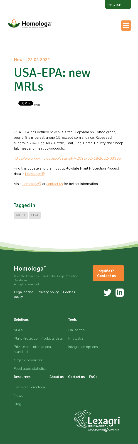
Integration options (83, 346)
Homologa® (34, 173)
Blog (17, 404)
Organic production (29, 360)
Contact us (76, 377)
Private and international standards (33, 349)
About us (56, 377)
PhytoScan (76, 338)
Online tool (77, 330)
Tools (72, 319)
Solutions (21, 319)
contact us (54, 183)
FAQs (93, 377)
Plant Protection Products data (38, 338)
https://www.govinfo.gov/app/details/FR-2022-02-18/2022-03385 (67, 158)
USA (35, 215)
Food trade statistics (30, 368)
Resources (22, 377)
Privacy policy (48, 292)
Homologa (30, 268)
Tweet (36, 104)
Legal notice (23, 292)
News (18, 395)
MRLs (20, 215)
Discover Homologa (29, 387)
